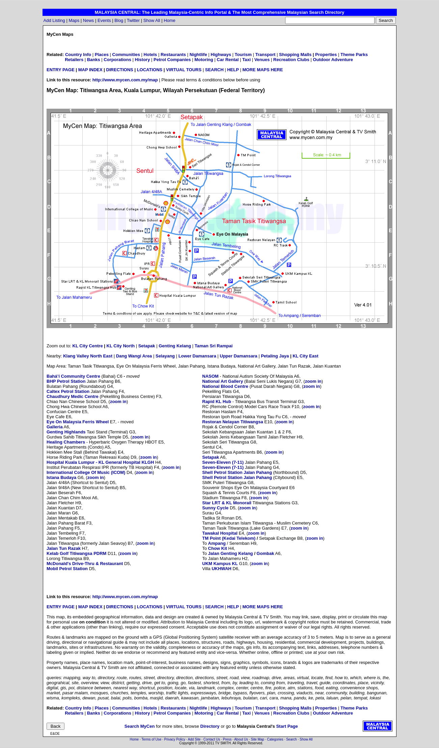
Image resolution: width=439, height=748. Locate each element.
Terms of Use (151, 739)
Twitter (133, 20)
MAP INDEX (90, 69)
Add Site (194, 739)
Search (291, 739)
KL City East (305, 355)
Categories (275, 739)
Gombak (265, 553)
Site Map (257, 739)
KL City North (121, 345)
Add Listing (54, 20)
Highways (221, 54)
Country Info (78, 54)
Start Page (287, 726)
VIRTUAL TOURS (183, 69)
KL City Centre (88, 345)
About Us (241, 739)
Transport (265, 54)
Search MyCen (140, 726)
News (88, 20)
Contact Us (211, 739)
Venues (262, 59)
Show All (151, 20)
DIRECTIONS (119, 69)
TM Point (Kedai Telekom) (228, 538)
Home (169, 20)
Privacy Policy (174, 739)
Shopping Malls (295, 54)
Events (104, 20)
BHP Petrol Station (66, 381)
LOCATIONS (150, 69)
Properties (326, 54)
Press (227, 739)
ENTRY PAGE (61, 69)
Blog (118, 20)
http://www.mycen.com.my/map (125, 79)
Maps (73, 20)
